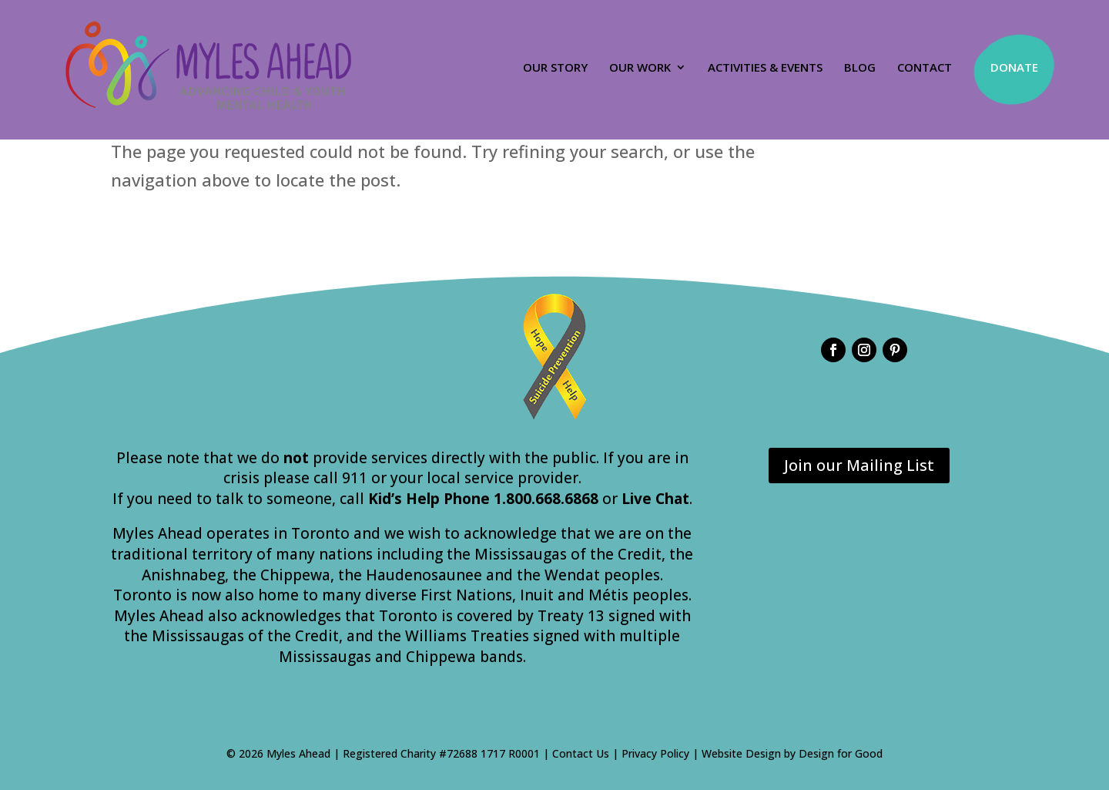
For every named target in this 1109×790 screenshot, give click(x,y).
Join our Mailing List (859, 465)
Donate (1014, 67)
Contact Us (580, 753)
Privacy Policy (655, 753)
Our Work (640, 68)
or (645, 499)
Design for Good (841, 753)
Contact (924, 68)
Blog (860, 68)
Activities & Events (765, 68)
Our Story (555, 68)
